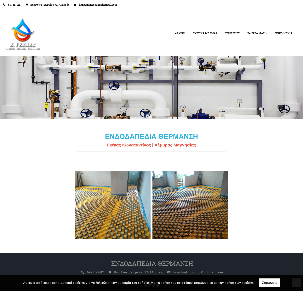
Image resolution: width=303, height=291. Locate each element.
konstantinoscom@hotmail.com (98, 4)
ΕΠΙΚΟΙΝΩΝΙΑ (283, 33)
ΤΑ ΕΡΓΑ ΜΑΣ (256, 33)
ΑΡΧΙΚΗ (180, 33)
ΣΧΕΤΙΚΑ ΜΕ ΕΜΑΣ (205, 33)
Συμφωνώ (269, 283)
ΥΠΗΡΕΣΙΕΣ (232, 33)
